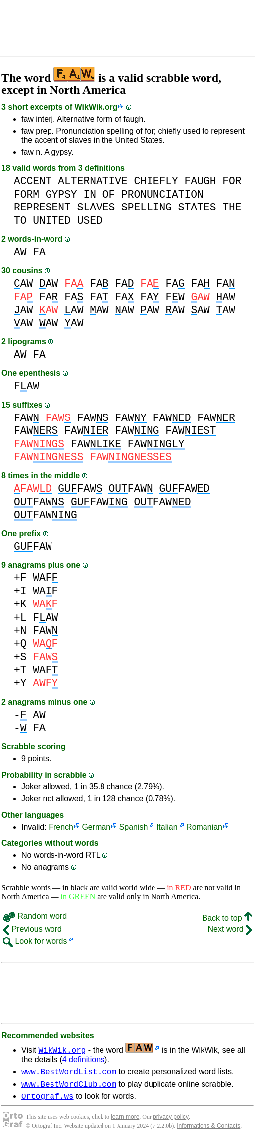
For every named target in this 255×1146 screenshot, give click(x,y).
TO (20, 220)
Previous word (32, 929)
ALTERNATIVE (92, 181)
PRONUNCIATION (162, 194)
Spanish (133, 827)
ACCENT (33, 181)
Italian (167, 827)
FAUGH (200, 181)
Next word (230, 929)
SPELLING (146, 207)
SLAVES (96, 207)
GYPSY (61, 194)
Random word (35, 916)
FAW (26, 386)
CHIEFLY (156, 181)
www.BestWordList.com (68, 1072)
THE (231, 207)
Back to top (228, 918)
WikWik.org (96, 107)
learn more (125, 1121)
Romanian (204, 827)
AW (20, 252)
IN (89, 194)
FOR (231, 181)
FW (174, 297)
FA (39, 252)
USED (89, 220)
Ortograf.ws (47, 1100)
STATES (197, 207)
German (96, 827)
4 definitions (83, 1059)
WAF (45, 578)
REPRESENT (42, 207)
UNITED (52, 220)
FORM (26, 194)
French (61, 827)
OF (108, 194)
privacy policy (171, 1121)
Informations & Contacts (208, 1130)
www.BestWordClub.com (68, 1086)
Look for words (35, 941)
